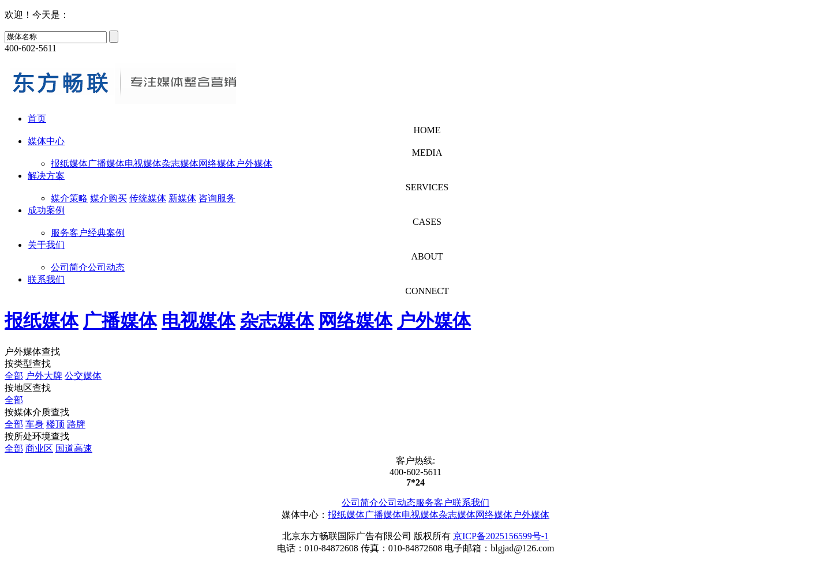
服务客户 (69, 233)
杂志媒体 (180, 163)
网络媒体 (217, 163)
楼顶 (55, 424)
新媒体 (182, 198)
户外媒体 (253, 163)
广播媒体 (106, 163)
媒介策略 (69, 198)
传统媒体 (147, 198)
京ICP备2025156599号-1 (501, 536)
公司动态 (106, 267)
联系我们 (46, 279)
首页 (37, 118)
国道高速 (73, 448)
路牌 (76, 424)
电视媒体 (143, 163)
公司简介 (69, 267)
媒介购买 (108, 198)
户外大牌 (43, 376)
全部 (14, 376)
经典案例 (106, 233)
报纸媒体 (69, 163)
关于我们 (46, 245)
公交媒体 (83, 376)
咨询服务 (217, 198)
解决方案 (46, 176)
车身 (34, 424)
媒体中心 (46, 141)
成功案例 (46, 210)
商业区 (39, 448)
